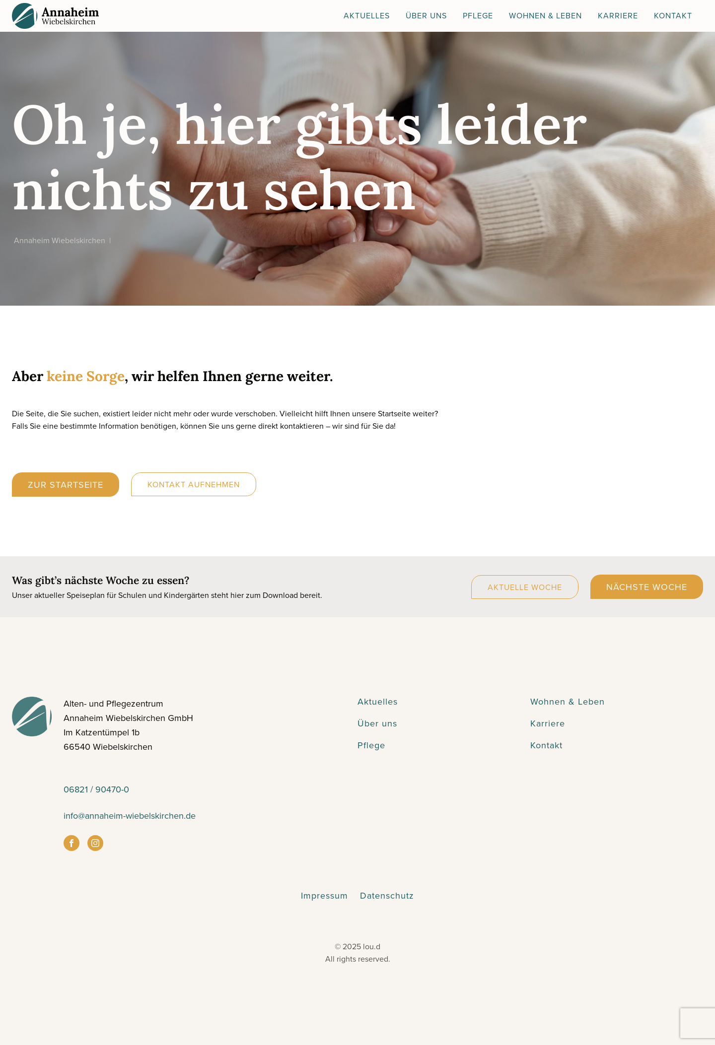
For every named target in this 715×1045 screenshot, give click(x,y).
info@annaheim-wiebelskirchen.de (130, 815)
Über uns (377, 723)
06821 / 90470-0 (96, 789)
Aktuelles (367, 15)
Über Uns (426, 15)
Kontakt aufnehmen (193, 484)
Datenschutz (387, 896)
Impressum (324, 896)
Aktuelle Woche (525, 587)
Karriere (618, 15)
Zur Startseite (65, 484)
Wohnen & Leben (545, 15)
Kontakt (673, 15)
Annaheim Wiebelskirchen (59, 240)
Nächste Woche (646, 587)
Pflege (478, 15)
